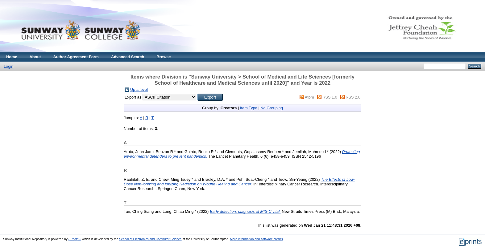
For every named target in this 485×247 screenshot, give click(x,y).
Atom (309, 97)
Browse (163, 57)
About (35, 57)
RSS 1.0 (329, 97)
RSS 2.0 (353, 97)
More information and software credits (256, 239)
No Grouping (271, 108)
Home (11, 57)
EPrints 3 (74, 239)
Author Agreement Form (76, 57)
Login (8, 66)
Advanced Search (127, 57)
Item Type (248, 108)
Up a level (139, 89)
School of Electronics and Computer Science (150, 239)
